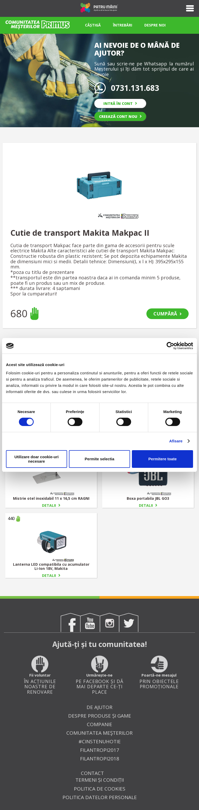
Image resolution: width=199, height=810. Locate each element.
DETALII (51, 505)
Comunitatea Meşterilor (99, 733)
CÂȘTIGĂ (93, 25)
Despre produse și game (99, 715)
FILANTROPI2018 (99, 758)
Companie (99, 724)
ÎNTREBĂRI (122, 25)
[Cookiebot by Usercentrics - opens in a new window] (170, 346)
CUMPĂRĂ (167, 313)
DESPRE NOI (155, 25)
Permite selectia (99, 459)
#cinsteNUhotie (100, 741)
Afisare (176, 441)
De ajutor (99, 707)
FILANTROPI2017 (99, 750)
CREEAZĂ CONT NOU (120, 116)
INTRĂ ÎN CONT (120, 103)
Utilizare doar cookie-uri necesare (36, 459)
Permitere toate (162, 459)
